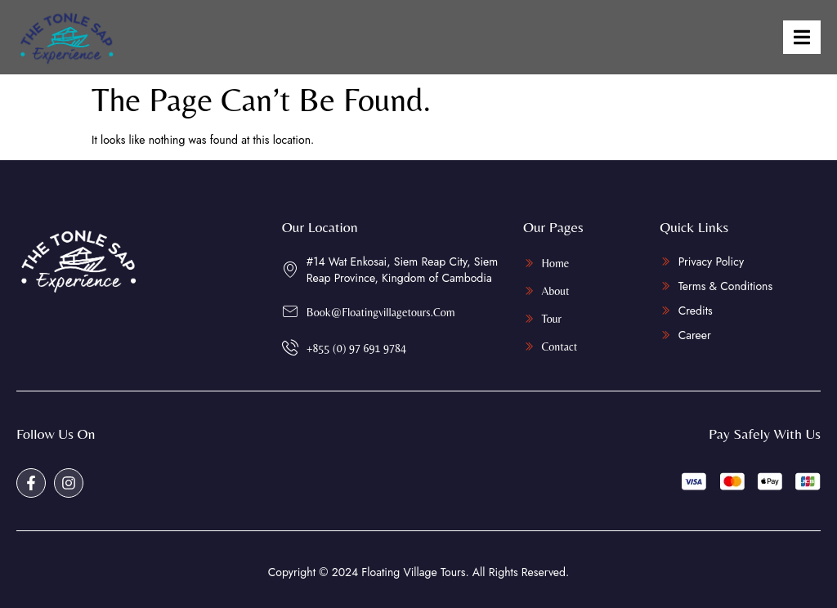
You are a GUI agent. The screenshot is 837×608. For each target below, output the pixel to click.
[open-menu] (802, 37)
